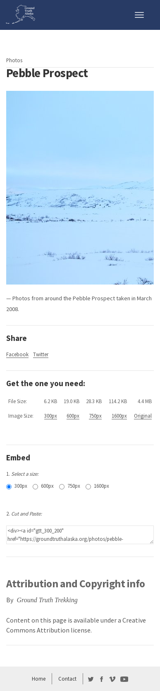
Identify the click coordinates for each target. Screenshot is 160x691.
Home (38, 678)
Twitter (40, 354)
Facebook (17, 354)
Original (143, 415)
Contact (67, 678)
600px (73, 415)
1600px (119, 415)
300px (50, 415)
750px (95, 415)
